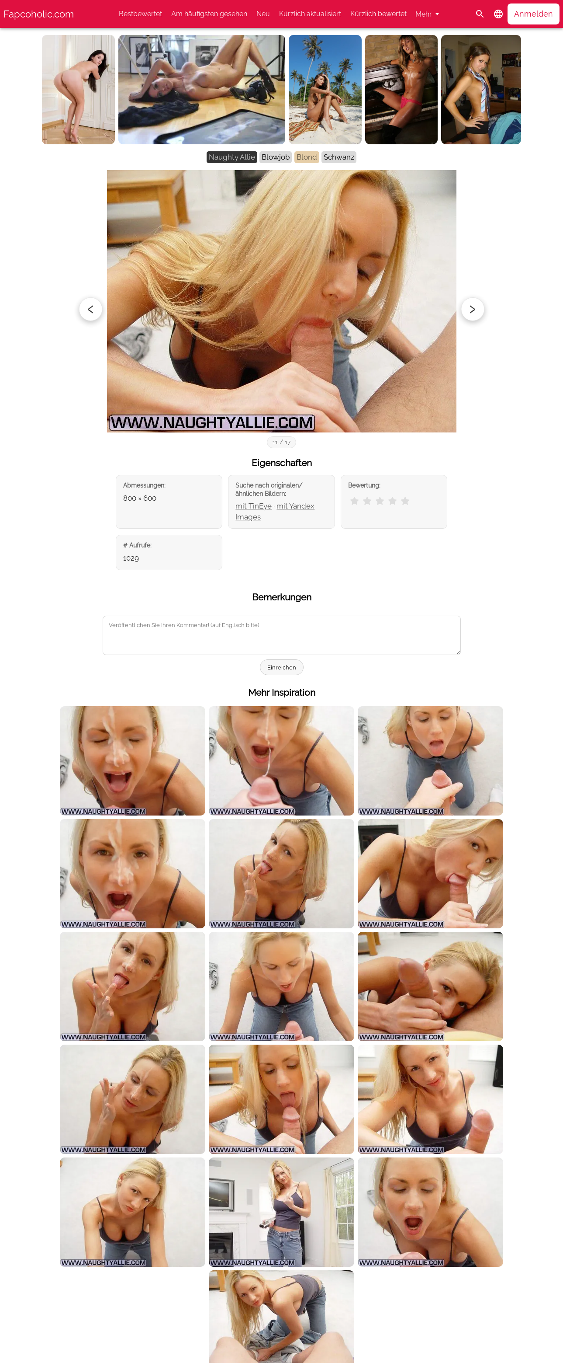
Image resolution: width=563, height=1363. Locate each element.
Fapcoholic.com (38, 14)
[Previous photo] (90, 309)
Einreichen (281, 667)
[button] (498, 14)
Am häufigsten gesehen (209, 14)
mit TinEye (253, 506)
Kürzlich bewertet (378, 14)
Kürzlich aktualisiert (310, 14)
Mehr (423, 14)
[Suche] (480, 14)
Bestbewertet (140, 14)
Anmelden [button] (533, 13)
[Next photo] (472, 309)
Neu (263, 14)
